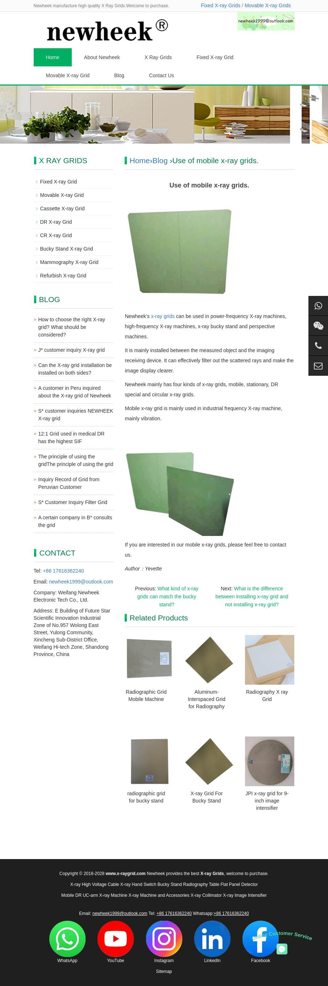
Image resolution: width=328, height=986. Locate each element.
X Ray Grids (158, 57)
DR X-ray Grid (56, 222)
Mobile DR (71, 895)
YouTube (115, 942)
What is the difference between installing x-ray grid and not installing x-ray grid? (252, 596)
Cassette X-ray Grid (62, 208)
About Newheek (102, 57)
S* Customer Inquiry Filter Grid (73, 502)
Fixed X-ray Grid (214, 57)
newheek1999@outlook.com (81, 582)
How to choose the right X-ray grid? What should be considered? (71, 327)
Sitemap (164, 971)
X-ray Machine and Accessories (158, 895)
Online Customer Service (282, 935)
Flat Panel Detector (239, 884)
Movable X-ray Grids (268, 5)
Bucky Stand (170, 884)
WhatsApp (67, 942)
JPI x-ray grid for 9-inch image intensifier (266, 801)
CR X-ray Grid (56, 235)
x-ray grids (163, 316)
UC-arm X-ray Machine (105, 895)
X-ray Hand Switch (138, 884)
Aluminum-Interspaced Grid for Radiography (206, 699)
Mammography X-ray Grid (69, 262)
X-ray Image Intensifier (245, 895)
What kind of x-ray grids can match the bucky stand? (168, 596)
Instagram (164, 942)
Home (52, 57)
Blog (119, 75)
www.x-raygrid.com (125, 873)
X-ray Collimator (206, 895)
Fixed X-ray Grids (220, 5)
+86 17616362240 (63, 571)
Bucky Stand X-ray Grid (66, 249)
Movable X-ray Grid (68, 75)
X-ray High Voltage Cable (94, 884)
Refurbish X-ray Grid (63, 276)
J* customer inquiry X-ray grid (71, 350)
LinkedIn (212, 942)
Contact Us (161, 75)
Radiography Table (201, 884)
